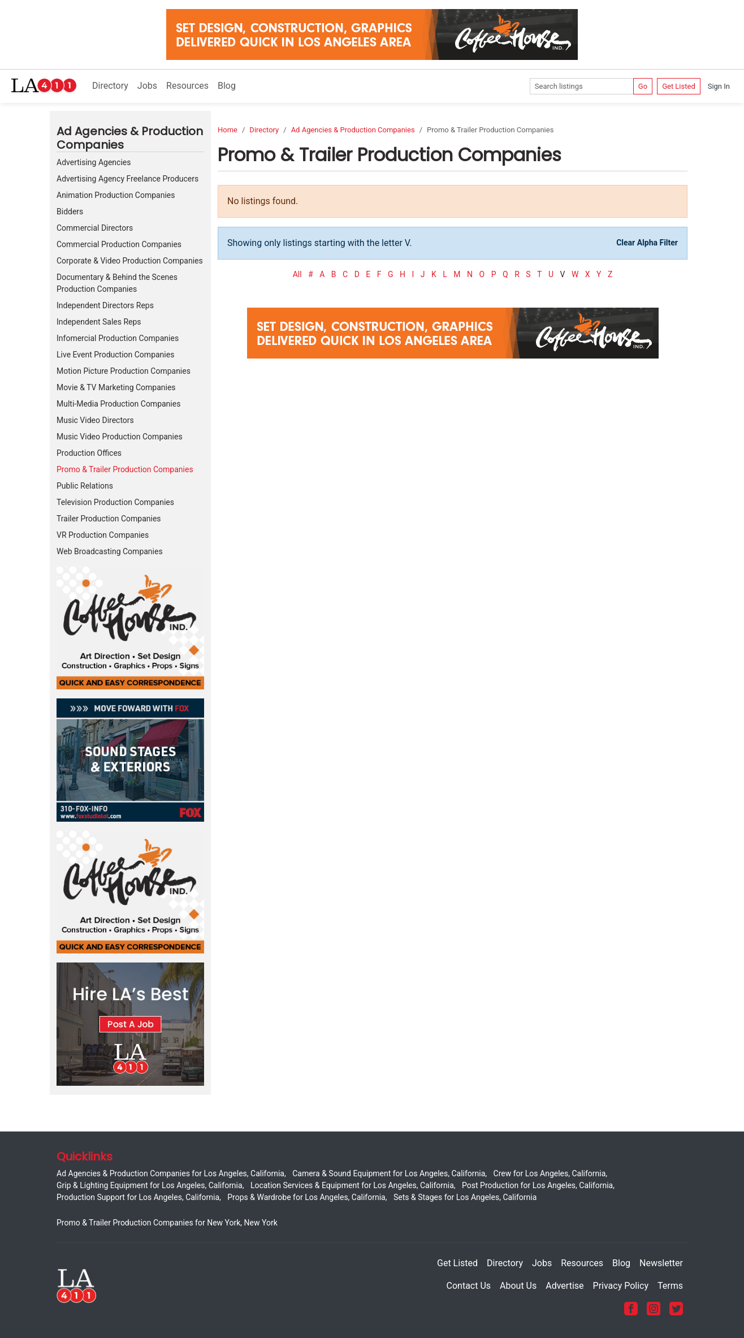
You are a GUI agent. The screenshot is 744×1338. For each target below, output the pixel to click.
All (297, 274)
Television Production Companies (115, 502)
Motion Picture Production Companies (124, 370)
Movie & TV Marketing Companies (116, 387)
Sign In (719, 86)
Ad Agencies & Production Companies (353, 130)
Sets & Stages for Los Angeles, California (465, 1197)
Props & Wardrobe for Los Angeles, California (306, 1197)
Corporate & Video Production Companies (130, 260)
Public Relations (85, 485)
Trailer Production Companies (109, 518)
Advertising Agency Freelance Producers (127, 178)
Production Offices (89, 452)
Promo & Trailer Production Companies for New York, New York (167, 1222)
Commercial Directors (95, 227)
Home (227, 130)
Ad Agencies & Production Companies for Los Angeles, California (170, 1173)
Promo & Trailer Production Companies (125, 469)
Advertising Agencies (94, 162)
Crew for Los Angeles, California (550, 1173)
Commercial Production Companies (119, 244)
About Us (518, 1285)
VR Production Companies (103, 534)
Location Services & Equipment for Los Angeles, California (352, 1185)
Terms (670, 1285)
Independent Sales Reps (99, 321)
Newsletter (661, 1263)
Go (642, 86)
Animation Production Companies (116, 195)
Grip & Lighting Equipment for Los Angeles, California (150, 1185)
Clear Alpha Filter (647, 242)
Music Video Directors (95, 420)
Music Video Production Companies (120, 436)
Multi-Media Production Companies (118, 403)
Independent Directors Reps (105, 305)
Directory (110, 85)
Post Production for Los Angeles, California (537, 1185)
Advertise (564, 1285)
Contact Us (469, 1285)
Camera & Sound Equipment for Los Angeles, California (388, 1173)
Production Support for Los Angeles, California (138, 1197)
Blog (227, 85)
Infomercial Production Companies (118, 338)
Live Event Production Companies (115, 354)
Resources (187, 85)
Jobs (147, 85)
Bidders (70, 211)
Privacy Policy (621, 1285)
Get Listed (678, 86)
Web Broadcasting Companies (110, 551)
